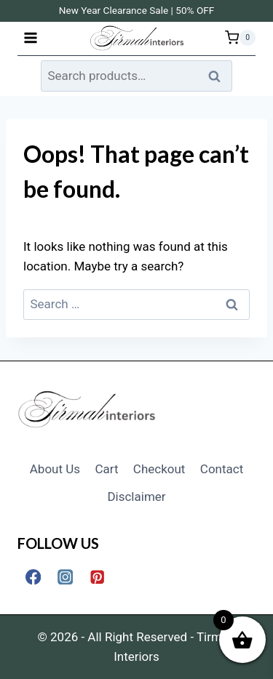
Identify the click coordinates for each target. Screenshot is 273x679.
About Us (55, 469)
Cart (106, 469)
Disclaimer (136, 496)
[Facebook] (33, 576)
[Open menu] (30, 37)
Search (218, 76)
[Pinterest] (97, 576)
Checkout (159, 469)
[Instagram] (65, 576)
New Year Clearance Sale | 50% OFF (137, 10)
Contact (221, 469)
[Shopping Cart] (240, 38)
